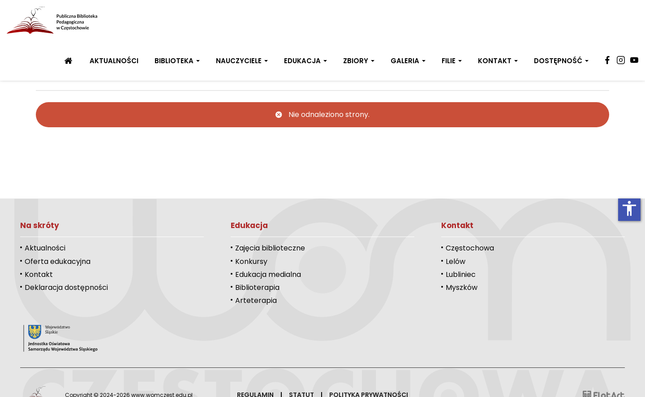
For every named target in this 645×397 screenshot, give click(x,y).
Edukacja (305, 60)
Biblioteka (177, 60)
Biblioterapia (257, 287)
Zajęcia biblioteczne (270, 248)
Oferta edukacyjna (57, 261)
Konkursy (251, 261)
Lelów (455, 261)
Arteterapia (256, 300)
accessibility (629, 208)
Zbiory (358, 60)
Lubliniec (461, 274)
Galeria (408, 60)
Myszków (461, 287)
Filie (452, 60)
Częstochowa (470, 248)
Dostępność (561, 60)
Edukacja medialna (268, 274)
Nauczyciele (242, 60)
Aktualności (114, 60)
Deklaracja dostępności (66, 287)
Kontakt (498, 60)
